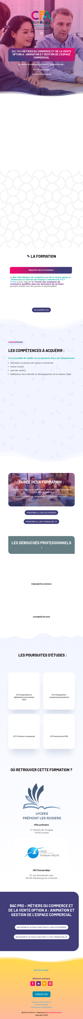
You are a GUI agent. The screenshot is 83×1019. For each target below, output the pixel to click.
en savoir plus (41, 310)
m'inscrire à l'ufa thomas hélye (41, 521)
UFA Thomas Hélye (41, 870)
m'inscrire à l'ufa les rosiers (41, 512)
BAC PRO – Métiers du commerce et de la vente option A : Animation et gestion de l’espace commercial (41, 910)
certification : (41, 970)
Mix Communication (53, 1012)
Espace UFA (41, 994)
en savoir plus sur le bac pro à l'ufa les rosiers (41, 927)
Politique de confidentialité (41, 1007)
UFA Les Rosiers (41, 824)
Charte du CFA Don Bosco (41, 1002)
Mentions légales (41, 1005)
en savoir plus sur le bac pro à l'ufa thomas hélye (41, 937)
